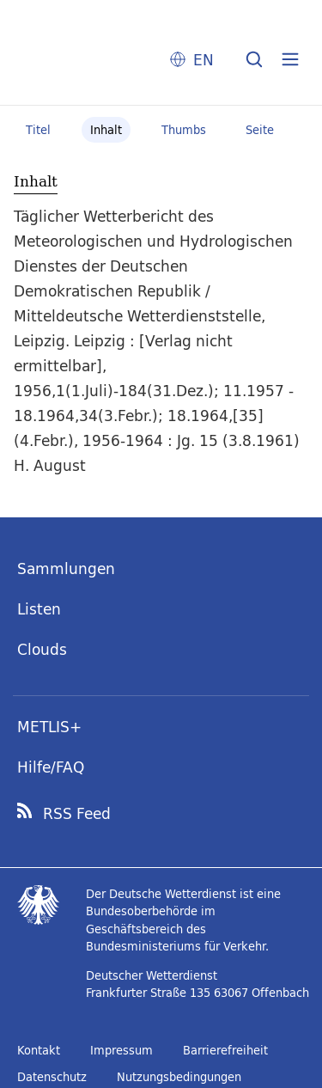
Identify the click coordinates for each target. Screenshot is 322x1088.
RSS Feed (77, 813)
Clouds (42, 649)
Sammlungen (66, 568)
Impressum (121, 1050)
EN (203, 59)
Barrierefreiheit (225, 1050)
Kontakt (38, 1050)
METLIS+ (49, 726)
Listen (39, 608)
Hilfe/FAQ (50, 767)
